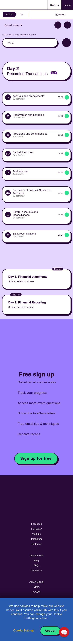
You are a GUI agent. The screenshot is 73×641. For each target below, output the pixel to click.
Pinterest (36, 544)
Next (67, 25)
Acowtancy (16, 5)
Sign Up (54, 5)
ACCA (9, 14)
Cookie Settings (23, 630)
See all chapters (13, 25)
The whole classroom (29, 43)
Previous (57, 25)
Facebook (36, 524)
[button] (64, 632)
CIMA (36, 586)
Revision (60, 14)
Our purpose (36, 555)
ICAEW (36, 591)
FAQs (36, 565)
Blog (36, 560)
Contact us (36, 570)
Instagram (36, 539)
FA (21, 14)
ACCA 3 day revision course (19, 34)
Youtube (36, 534)
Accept (50, 630)
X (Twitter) (36, 529)
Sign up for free (36, 458)
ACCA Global (36, 582)
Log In (67, 5)
